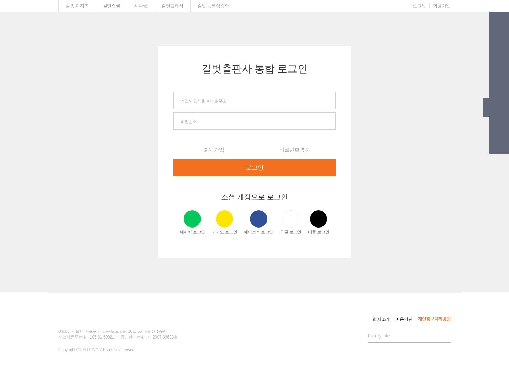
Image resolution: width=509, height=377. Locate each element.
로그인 (419, 5)
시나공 (140, 5)
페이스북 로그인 (258, 222)
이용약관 (404, 319)
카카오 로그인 (224, 222)
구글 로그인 (290, 222)
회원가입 (442, 5)
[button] (499, 23)
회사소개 (381, 319)
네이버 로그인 (192, 222)
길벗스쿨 (111, 5)
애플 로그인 (318, 222)
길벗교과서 (172, 5)
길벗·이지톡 (77, 5)
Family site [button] (379, 336)
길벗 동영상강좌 (213, 5)
